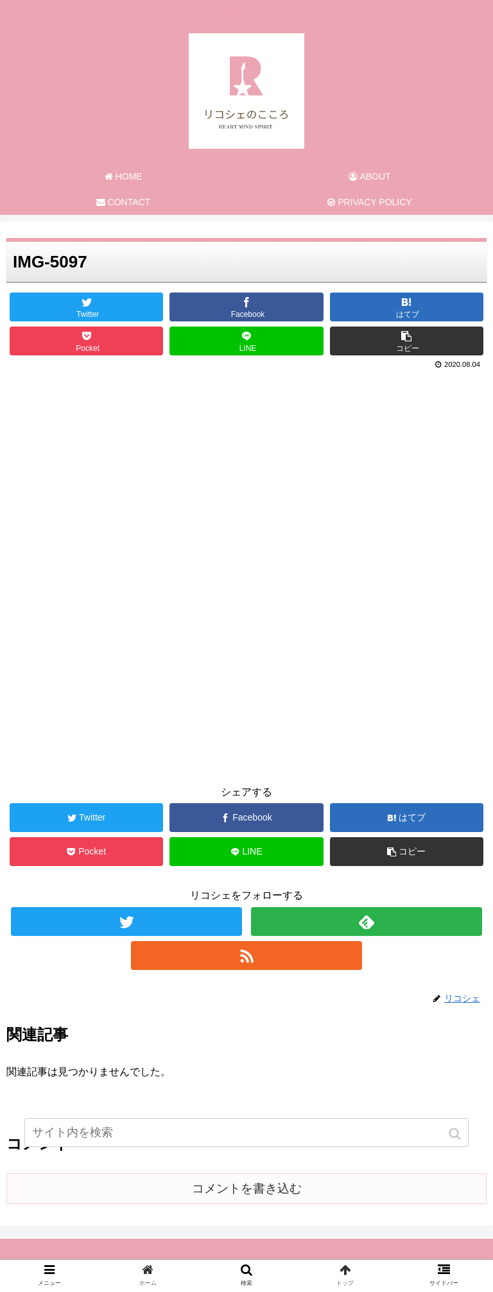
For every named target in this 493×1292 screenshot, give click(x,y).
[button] (456, 1134)
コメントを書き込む (247, 1188)
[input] (246, 1132)
